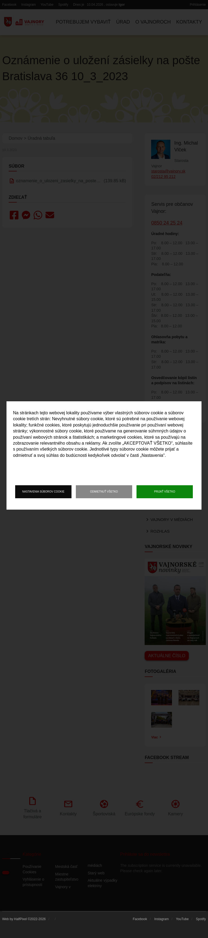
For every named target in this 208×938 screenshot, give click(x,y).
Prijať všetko (164, 491)
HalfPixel (20, 919)
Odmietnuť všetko (104, 491)
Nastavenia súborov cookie (43, 491)
